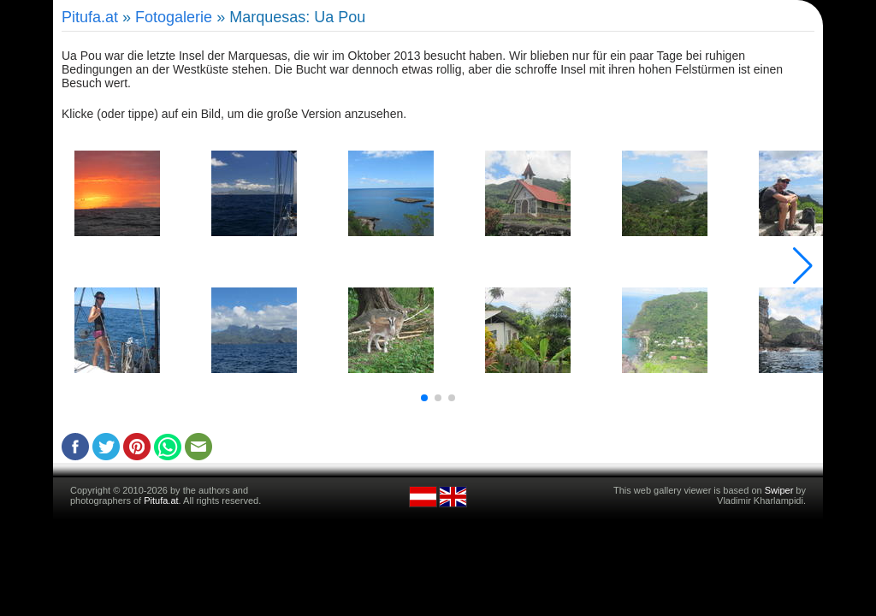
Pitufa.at (90, 17)
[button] (424, 397)
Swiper (779, 490)
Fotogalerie (173, 17)
